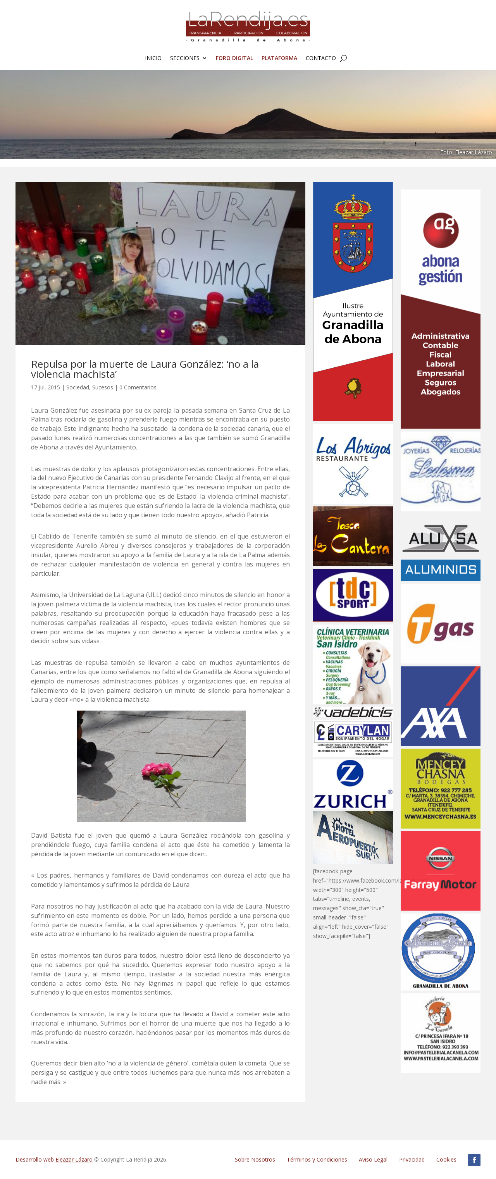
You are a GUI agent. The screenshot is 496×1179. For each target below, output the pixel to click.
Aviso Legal (373, 1159)
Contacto (321, 58)
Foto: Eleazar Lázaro (466, 152)
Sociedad (77, 387)
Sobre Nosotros (255, 1159)
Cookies (446, 1159)
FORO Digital (234, 58)
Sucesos (102, 387)
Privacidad (412, 1159)
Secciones (185, 58)
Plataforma (279, 58)
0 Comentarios (138, 387)
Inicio (153, 58)
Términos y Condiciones (317, 1159)
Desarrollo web (54, 1159)
